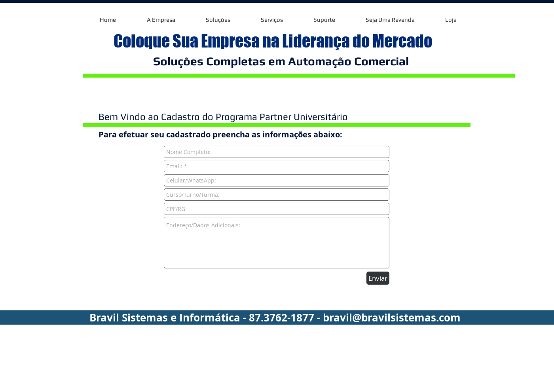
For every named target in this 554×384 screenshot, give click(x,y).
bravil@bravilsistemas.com (392, 317)
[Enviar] (377, 278)
